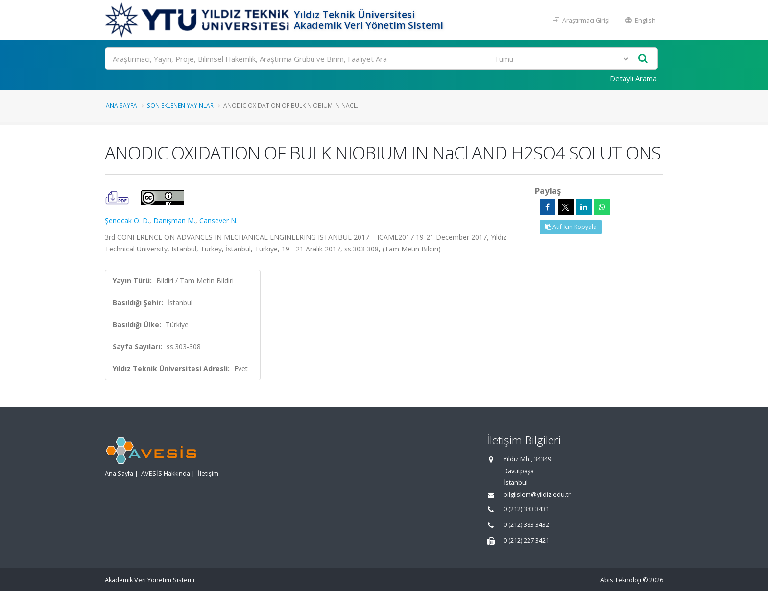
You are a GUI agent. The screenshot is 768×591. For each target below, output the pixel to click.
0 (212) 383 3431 (526, 509)
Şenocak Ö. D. (127, 220)
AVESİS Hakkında (165, 473)
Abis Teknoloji (620, 580)
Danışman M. (174, 220)
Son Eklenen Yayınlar (180, 105)
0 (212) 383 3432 (526, 525)
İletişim (208, 473)
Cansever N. (218, 220)
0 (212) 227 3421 (526, 540)
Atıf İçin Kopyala (571, 227)
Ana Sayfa (121, 105)
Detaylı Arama (633, 78)
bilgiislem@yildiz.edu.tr (537, 494)
